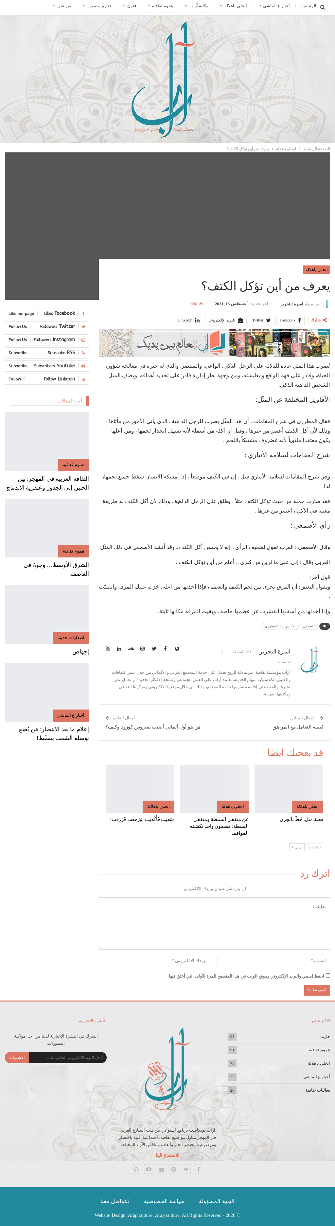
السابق (314, 847)
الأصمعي (309, 626)
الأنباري (290, 626)
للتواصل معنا (114, 1201)
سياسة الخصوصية (164, 1201)
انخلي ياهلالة (235, 5)
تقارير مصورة (99, 5)
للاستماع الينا (167, 1155)
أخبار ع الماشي (276, 5)
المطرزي (271, 626)
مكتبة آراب (198, 5)
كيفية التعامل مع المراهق (298, 727)
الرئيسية (308, 5)
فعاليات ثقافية (318, 1090)
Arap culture (140, 1215)
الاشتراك (17, 1057)
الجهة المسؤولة (216, 1201)
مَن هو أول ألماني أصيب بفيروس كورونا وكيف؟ (153, 727)
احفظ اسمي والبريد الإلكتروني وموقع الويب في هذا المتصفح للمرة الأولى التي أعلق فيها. (246, 976)
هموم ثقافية (162, 5)
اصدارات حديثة (71, 637)
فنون (131, 5)
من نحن (64, 5)
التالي (296, 847)
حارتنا (325, 1036)
